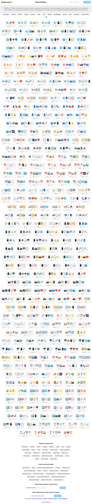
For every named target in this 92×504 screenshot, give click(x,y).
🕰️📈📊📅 (84, 324)
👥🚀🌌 (10, 131)
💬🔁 (75, 140)
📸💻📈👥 (84, 290)
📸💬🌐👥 (69, 290)
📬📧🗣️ (68, 215)
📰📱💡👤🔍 (12, 223)
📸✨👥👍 (49, 298)
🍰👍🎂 (7, 64)
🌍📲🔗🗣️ (41, 39)
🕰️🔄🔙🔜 (41, 332)
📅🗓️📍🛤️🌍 (81, 165)
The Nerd (57, 467)
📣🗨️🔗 (56, 215)
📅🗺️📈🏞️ (21, 173)
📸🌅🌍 (26, 282)
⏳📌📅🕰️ (40, 432)
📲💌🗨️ (21, 265)
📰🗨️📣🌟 (55, 223)
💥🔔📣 (58, 131)
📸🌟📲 (50, 282)
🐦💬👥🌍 (69, 81)
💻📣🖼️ (37, 148)
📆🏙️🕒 (9, 181)
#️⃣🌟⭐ (58, 391)
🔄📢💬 (81, 307)
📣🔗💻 (44, 215)
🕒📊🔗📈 (19, 324)
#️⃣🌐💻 (46, 391)
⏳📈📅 (72, 424)
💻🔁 (22, 156)
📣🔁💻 (32, 215)
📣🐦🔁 (80, 206)
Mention (65, 14)
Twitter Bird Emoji (59, 455)
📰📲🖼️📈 (40, 223)
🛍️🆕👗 (10, 382)
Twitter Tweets (53, 458)
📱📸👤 (9, 248)
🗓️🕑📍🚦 (21, 365)
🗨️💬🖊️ (19, 374)
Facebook (39, 498)
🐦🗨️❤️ (81, 98)
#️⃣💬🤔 (19, 407)
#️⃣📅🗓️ (46, 407)
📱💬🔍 (83, 232)
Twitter (38, 14)
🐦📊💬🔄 (10, 89)
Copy (9, 26)
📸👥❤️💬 (40, 290)
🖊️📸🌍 (18, 340)
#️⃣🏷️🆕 (46, 399)
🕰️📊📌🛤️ (12, 332)
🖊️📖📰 (6, 340)
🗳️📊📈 (46, 374)
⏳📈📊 (84, 424)
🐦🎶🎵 (22, 22)
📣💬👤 (9, 215)
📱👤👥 (83, 223)
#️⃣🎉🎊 (69, 391)
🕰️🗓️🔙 (69, 332)
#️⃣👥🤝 (58, 399)
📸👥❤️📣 (55, 290)
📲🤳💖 (81, 273)
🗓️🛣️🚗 (60, 365)
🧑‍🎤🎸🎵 (58, 382)
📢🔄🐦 (44, 206)
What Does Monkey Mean (64, 473)
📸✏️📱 (21, 298)
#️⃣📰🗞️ (23, 416)
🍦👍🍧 (86, 56)
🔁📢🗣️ (22, 307)
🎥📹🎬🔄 (46, 73)
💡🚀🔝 (46, 131)
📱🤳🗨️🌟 (53, 257)
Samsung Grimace (26, 473)
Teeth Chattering (31, 476)
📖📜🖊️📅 (84, 190)
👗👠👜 (16, 106)
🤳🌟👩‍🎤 (34, 382)
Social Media (6, 14)
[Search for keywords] (76, 2)
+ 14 (46, 17)
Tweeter (37, 458)
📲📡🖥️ (10, 273)
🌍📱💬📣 (84, 31)
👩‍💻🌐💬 (22, 131)
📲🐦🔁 (9, 265)
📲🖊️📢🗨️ (38, 273)
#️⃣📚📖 (69, 407)
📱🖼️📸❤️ (38, 257)
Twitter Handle (44, 458)
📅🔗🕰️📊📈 (37, 165)
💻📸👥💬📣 (9, 156)
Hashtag (26, 14)
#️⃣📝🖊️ (81, 407)
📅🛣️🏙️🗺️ (35, 173)
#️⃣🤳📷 (31, 424)
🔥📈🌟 (69, 315)
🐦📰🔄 (83, 89)
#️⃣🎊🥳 (81, 391)
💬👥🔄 (81, 131)
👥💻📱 (55, 123)
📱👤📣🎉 (25, 232)
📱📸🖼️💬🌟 (38, 248)
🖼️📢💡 (6, 357)
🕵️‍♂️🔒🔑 (81, 332)
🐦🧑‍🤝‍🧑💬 (6, 31)
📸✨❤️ (77, 298)
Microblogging (57, 14)
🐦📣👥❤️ (60, 89)
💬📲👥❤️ (34, 140)
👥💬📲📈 (27, 123)
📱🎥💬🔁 (69, 223)
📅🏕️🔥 (50, 156)
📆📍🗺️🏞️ (64, 181)
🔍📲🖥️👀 (18, 315)
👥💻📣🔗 (41, 123)
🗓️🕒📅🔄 (35, 365)
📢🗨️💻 (68, 206)
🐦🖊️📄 (55, 98)
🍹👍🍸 (19, 64)
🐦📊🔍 (23, 89)
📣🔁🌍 (21, 215)
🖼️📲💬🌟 (19, 357)
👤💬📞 (55, 106)
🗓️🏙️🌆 (32, 357)
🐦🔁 (21, 98)
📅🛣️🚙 (49, 173)
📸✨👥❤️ (63, 298)
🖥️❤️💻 (74, 349)
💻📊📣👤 (24, 148)
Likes (44, 14)
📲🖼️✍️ (52, 273)
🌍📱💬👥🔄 (68, 31)
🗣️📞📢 (84, 365)
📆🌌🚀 (84, 173)
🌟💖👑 (21, 56)
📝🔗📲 (74, 198)
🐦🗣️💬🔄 (68, 98)
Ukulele (39, 470)
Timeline (20, 14)
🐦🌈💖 (10, 22)
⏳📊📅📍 (25, 432)
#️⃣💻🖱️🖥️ (32, 407)
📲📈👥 (83, 265)
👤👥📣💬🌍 (40, 106)
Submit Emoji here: (31, 487)
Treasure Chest (65, 467)
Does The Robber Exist (29, 470)
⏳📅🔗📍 (59, 424)
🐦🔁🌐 (31, 98)
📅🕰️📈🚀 (65, 165)
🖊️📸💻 (30, 340)
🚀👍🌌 (58, 374)
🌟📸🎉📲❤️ (35, 56)
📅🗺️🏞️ (7, 173)
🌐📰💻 (37, 48)
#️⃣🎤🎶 (10, 399)
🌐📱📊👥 (50, 48)
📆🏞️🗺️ (21, 181)
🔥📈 (59, 315)
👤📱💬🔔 (10, 114)
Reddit (55, 498)
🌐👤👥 (81, 39)
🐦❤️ (6, 106)
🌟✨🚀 (50, 56)
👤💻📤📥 (68, 106)
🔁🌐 (87, 298)
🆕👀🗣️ (18, 31)
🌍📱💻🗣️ (12, 39)
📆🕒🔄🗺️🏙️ (80, 181)
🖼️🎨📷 (86, 349)
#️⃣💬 (9, 407)
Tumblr (59, 498)
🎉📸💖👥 (83, 64)
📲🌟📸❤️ (83, 257)
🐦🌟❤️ (18, 81)
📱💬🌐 (38, 232)
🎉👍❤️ (31, 64)
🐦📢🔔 (47, 89)
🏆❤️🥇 (83, 73)
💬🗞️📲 (10, 148)
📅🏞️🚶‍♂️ (86, 156)
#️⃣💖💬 (69, 399)
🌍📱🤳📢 (27, 39)
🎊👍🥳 (32, 73)
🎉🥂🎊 (9, 73)
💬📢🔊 (6, 140)
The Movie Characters (38, 473)
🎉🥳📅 (21, 73)
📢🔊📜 (56, 206)
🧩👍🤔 (10, 391)
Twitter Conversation (64, 449)
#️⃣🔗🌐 (80, 416)
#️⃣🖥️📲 (7, 424)
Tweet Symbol (28, 452)
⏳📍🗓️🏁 (55, 432)
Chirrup (67, 455)
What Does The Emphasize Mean (45, 467)
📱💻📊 (10, 240)
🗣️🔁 (9, 374)
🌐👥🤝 (10, 48)
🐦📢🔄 (35, 89)
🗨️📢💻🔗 (32, 374)
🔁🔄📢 (58, 307)
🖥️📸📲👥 (60, 349)
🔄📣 (6, 315)
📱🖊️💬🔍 (81, 248)
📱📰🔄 (66, 240)
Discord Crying (26, 467)
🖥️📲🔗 (21, 349)
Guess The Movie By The (43, 476)
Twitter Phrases (35, 455)
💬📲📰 (47, 140)
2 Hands (45, 470)
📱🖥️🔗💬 (9, 257)
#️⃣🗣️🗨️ (19, 424)
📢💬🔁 (12, 206)
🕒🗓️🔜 (44, 324)
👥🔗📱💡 (68, 123)
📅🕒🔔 (52, 165)
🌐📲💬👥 (65, 48)
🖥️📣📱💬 (69, 340)
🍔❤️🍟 (62, 56)
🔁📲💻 (46, 307)
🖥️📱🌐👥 (84, 340)
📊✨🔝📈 (58, 190)
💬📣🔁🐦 (19, 140)
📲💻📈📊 (69, 265)
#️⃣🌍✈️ (34, 391)
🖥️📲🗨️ (47, 349)
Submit (62, 487)
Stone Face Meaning (34, 479)
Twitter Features (85, 14)
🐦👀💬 (41, 81)
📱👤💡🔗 (10, 232)
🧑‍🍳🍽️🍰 (46, 382)
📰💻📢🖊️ (81, 215)
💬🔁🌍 (86, 140)
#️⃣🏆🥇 (34, 399)
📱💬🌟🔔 (52, 232)
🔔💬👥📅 (32, 315)
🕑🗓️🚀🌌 (83, 315)
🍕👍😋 (74, 56)
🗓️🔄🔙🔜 (84, 357)
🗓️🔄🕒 (7, 365)
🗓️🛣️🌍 (49, 365)
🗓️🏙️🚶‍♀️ (44, 357)
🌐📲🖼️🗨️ (80, 48)
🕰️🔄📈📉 (27, 332)
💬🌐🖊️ (69, 131)
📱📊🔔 (55, 240)
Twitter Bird (76, 14)
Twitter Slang (56, 452)
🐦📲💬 (58, 22)
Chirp (70, 14)
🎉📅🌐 (43, 64)
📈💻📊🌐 (19, 190)
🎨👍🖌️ (71, 73)
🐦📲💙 (10, 98)
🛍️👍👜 (22, 382)
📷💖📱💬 (13, 282)
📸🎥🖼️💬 (25, 290)
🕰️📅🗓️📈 (69, 324)
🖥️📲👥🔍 (7, 349)
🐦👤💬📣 (55, 81)
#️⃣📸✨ (44, 416)
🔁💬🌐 (10, 307)
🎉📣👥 (55, 64)
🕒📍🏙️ (32, 324)
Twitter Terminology (46, 452)
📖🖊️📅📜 (19, 198)
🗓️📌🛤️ (56, 357)
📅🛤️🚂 (60, 173)
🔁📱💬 (34, 307)
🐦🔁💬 (43, 98)
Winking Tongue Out (50, 473)
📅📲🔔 (22, 165)
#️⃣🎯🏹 (22, 399)
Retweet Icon (36, 452)
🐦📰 (72, 89)
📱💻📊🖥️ (24, 240)
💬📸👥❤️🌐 (62, 140)
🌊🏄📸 (30, 31)
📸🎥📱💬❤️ (9, 290)
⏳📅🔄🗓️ (44, 424)
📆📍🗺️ (50, 181)
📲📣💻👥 (24, 273)
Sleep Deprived (64, 470)
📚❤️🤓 (32, 198)
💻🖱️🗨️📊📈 (35, 156)
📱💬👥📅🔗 (68, 232)
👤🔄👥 (23, 114)
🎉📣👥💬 (68, 64)
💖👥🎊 (34, 131)
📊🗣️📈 (44, 190)
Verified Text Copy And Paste (58, 476)
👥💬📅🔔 (81, 114)
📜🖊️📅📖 (46, 198)
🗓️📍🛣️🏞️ (69, 357)
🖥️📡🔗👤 (55, 340)
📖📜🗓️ (6, 198)
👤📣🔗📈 (83, 106)
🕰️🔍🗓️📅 (56, 332)
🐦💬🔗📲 (84, 81)
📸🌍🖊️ (38, 282)
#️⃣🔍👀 (68, 416)
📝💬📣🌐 (60, 198)
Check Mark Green (54, 470)
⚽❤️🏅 (68, 432)
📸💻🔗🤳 (7, 298)
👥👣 (70, 114)
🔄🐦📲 (69, 307)
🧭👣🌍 (22, 391)
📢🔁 (22, 206)
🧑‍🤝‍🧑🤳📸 (69, 382)
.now (5, 2)
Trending (13, 14)
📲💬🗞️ (56, 265)
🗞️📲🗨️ (72, 365)
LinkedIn (45, 498)
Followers (33, 14)
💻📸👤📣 (80, 148)
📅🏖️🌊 (62, 156)
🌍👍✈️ (41, 31)
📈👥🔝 (6, 190)
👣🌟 (27, 106)
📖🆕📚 (71, 190)
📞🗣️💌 (86, 198)
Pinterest (50, 498)
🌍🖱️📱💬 (68, 39)
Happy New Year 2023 (46, 479)
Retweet (50, 14)
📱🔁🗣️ (53, 248)
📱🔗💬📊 (66, 248)
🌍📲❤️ (55, 39)
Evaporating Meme (58, 479)
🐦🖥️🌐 (69, 22)
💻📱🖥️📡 (65, 148)
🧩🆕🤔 (81, 382)
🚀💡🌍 (69, 374)
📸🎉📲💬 (64, 282)
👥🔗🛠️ (81, 123)
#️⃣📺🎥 (56, 416)
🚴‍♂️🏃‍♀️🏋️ (81, 374)
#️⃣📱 (34, 416)
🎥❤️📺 (59, 73)
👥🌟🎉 (59, 114)
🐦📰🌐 (46, 22)
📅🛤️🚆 (72, 173)
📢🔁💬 (32, 206)
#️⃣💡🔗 (81, 399)
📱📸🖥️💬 (22, 248)
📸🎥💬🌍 (78, 282)
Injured (33, 467)
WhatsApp (64, 498)
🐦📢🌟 (34, 22)
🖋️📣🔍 (41, 340)
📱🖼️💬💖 (24, 257)
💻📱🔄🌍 (50, 148)
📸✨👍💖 (34, 298)
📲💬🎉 (32, 265)
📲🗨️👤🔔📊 (67, 273)
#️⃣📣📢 (12, 416)
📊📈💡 (32, 190)
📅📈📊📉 (9, 165)
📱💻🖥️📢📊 (40, 240)
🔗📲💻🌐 (47, 315)
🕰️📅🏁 (56, 324)
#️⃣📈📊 (58, 407)
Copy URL (57, 495)
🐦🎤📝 (30, 81)
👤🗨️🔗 (47, 114)
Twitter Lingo (65, 452)
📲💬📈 (44, 265)
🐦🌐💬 (6, 81)
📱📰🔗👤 (80, 240)
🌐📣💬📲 (24, 48)
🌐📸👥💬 (7, 56)
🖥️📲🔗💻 (34, 349)
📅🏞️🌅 (74, 156)
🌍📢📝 (53, 31)
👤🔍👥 (35, 114)
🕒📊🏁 (6, 324)
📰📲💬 (26, 223)
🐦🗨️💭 (81, 22)
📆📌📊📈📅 (36, 181)
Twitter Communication (47, 455)
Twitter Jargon (26, 455)
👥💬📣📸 (12, 123)
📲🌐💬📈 (68, 257)
